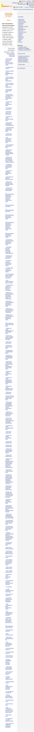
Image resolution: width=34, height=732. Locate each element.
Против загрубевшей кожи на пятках (9, 696)
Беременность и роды (17, 2)
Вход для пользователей (26, 9)
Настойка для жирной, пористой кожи (9, 178)
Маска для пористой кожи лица (9, 471)
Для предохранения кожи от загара (9, 281)
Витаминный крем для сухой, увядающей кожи (9, 528)
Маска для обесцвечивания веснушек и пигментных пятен (9, 304)
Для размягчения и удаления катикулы (9, 687)
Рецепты (23, 1)
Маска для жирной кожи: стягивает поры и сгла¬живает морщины (9, 494)
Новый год (21, 19)
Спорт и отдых (22, 32)
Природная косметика (31, 5)
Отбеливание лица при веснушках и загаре (9, 269)
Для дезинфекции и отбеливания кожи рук (9, 613)
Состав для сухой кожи (8, 108)
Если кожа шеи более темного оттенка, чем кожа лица (9, 275)
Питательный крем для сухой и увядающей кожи (9, 522)
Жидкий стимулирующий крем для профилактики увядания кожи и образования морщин (9, 536)
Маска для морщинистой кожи (8, 347)
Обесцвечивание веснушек (9, 206)
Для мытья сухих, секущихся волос (8, 576)
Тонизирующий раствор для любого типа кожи (9, 129)
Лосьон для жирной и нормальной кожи (8, 172)
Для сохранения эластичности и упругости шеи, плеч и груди (9, 710)
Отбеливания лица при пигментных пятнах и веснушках (9, 288)
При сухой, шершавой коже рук (9, 638)
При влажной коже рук (9, 630)
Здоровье (21, 23)
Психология (21, 20)
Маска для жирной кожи (8, 442)
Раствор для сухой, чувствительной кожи (9, 427)
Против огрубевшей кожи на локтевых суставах (8, 662)
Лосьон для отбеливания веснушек (8, 257)
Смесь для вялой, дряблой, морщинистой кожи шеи (9, 337)
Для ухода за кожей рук (9, 595)
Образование (22, 29)
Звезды (20, 39)
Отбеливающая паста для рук (9, 627)
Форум (17, 7)
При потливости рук (9, 634)
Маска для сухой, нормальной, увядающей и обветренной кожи (8, 380)
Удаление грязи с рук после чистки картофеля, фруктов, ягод (8, 620)
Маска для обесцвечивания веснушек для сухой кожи (9, 310)
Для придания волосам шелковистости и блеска (9, 582)
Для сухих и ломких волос (8, 567)
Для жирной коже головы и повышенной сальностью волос (8, 562)
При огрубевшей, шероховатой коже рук (8, 644)
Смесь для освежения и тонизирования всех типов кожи (9, 515)
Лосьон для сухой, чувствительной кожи (9, 118)
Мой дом (20, 36)
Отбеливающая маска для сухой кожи (9, 324)
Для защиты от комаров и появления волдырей (9, 725)
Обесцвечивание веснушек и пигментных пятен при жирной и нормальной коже (9, 197)
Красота (20, 25)
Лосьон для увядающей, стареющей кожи (9, 124)
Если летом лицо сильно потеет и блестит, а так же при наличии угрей (9, 61)
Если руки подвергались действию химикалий (8, 599)
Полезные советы (23, 26)
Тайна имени (22, 4)
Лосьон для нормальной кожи (8, 91)
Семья (20, 34)
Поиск (27, 7)
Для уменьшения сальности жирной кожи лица (8, 140)
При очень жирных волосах (9, 548)
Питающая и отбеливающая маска (9, 351)
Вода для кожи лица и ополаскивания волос (9, 72)
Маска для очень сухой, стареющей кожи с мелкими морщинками (9, 420)
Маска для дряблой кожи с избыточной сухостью (9, 413)
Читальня (21, 37)
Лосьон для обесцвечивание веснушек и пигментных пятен (9, 242)
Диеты (29, 1)
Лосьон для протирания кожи (8, 544)
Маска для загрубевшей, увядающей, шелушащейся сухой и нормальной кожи (9, 405)
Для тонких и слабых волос (9, 571)
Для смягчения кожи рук (9, 649)
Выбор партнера (22, 60)
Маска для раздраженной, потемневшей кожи (9, 357)
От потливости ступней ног (9, 692)
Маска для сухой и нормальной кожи (8, 373)
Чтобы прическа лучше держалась (9, 590)
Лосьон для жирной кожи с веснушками (9, 189)
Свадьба (20, 33)
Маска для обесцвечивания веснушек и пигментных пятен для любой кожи (9, 295)
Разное (20, 41)
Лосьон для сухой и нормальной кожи (8, 103)
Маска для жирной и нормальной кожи (8, 501)
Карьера (20, 27)
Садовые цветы (22, 47)
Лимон (12, 52)
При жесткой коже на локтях (9, 656)
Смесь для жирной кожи (8, 134)
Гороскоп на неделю (23, 56)
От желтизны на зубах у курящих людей (9, 720)
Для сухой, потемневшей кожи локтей (8, 668)
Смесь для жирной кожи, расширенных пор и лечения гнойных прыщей (9, 160)
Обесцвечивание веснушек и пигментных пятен (9, 216)
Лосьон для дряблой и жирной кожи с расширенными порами (9, 152)
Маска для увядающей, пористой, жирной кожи (8, 487)
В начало (20, 16)
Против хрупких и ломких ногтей (9, 678)
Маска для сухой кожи (8, 393)
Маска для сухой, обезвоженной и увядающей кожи (9, 331)
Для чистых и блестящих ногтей (9, 673)
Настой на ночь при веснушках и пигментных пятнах (8, 263)
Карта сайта (21, 64)
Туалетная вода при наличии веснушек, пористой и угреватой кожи (9, 250)
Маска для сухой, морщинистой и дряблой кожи (9, 387)
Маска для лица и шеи (8, 342)
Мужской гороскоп (23, 59)
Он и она (20, 30)
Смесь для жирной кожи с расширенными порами (9, 183)
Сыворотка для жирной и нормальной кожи (8, 166)
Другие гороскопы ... (23, 61)
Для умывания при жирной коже (9, 146)
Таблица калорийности (24, 49)
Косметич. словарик (23, 48)
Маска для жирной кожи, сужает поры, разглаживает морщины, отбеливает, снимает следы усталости (9, 479)
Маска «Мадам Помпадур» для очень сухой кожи (9, 397)
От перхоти (9, 586)
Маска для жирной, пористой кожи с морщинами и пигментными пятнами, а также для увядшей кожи (9, 463)
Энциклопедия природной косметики (11, 55)
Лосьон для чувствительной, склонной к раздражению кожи (9, 97)
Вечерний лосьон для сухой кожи (8, 113)
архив (21, 7)
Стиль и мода (22, 22)
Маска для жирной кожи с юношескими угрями (9, 450)
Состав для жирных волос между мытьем (9, 552)
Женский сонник (30, 2)
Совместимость (22, 57)
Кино (19, 40)
